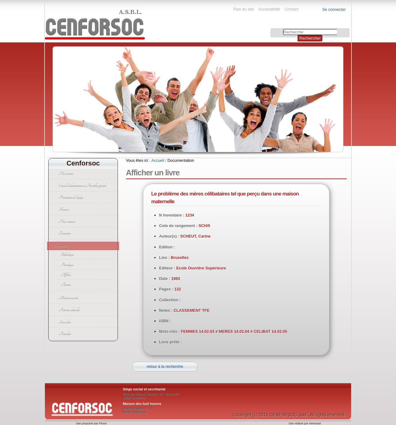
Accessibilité (269, 9)
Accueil (157, 160)
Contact (291, 9)
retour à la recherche (165, 366)
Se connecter (334, 9)
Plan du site (243, 9)
